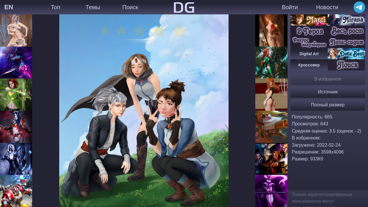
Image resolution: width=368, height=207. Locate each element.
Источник (328, 91)
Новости (327, 7)
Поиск (130, 7)
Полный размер (328, 104)
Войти (290, 7)
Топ (55, 7)
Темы (93, 7)
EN (8, 7)
